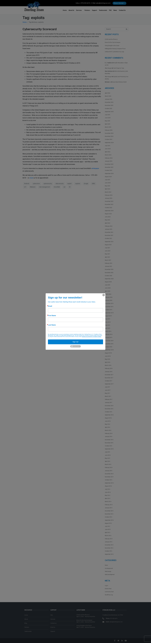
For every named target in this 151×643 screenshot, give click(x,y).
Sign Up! (75, 342)
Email (50, 306)
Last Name (52, 325)
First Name (52, 315)
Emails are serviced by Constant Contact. (91, 336)
